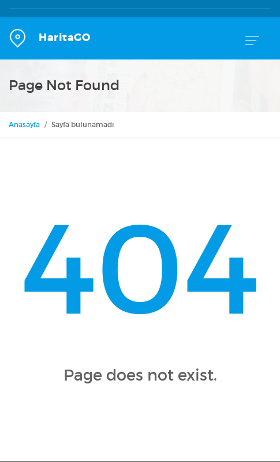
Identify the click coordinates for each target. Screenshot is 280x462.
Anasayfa (24, 124)
